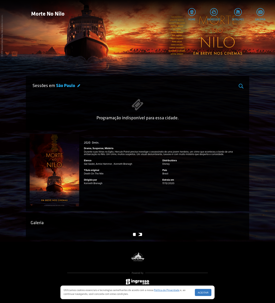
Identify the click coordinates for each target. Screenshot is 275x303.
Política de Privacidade (166, 290)
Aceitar (203, 292)
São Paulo (66, 86)
